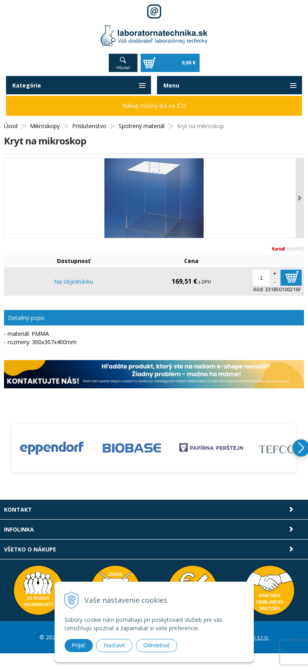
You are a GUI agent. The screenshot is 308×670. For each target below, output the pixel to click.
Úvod (11, 126)
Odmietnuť (156, 645)
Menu (171, 85)
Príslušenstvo (89, 126)
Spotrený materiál (142, 126)
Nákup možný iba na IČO (154, 105)
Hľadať (123, 67)
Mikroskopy (45, 126)
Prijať (78, 645)
